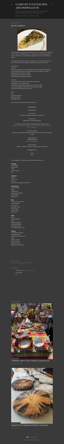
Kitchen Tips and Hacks (25, 262)
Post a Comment (18, 363)
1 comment (17, 427)
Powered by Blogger (32, 437)
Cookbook (31, 16)
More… (38, 16)
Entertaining (17, 262)
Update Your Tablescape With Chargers (29, 425)
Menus (31, 262)
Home (17, 16)
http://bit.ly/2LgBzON (32, 141)
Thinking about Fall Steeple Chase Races (30, 361)
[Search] (52, 4)
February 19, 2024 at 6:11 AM (28, 270)
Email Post (17, 260)
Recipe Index (24, 16)
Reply (17, 274)
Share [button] (12, 260)
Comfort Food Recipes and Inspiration (31, 6)
